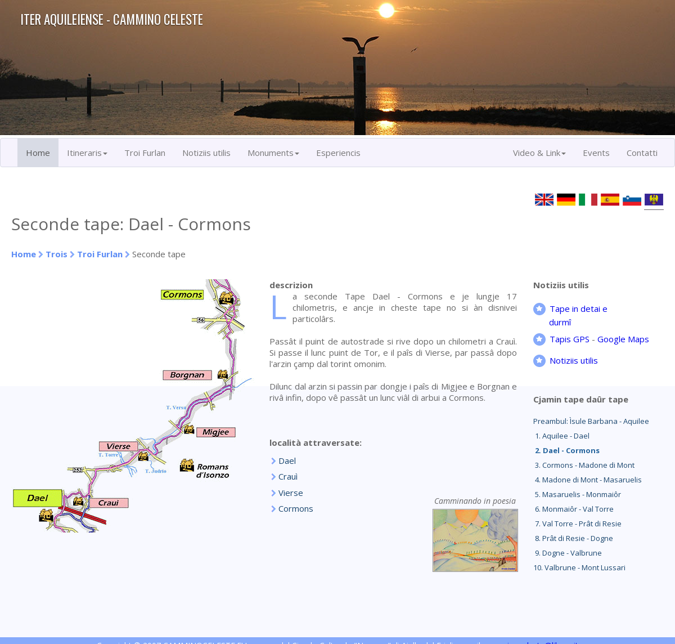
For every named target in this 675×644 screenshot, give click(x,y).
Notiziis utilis (206, 152)
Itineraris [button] (87, 152)
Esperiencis (338, 152)
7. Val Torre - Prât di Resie (577, 523)
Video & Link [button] (539, 152)
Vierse (290, 492)
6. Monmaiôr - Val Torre (573, 509)
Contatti (642, 152)
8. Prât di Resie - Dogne (573, 538)
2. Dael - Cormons (566, 450)
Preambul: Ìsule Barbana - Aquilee (591, 421)
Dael (287, 460)
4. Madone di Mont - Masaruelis (587, 480)
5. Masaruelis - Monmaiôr (577, 494)
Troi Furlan (144, 152)
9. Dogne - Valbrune (567, 553)
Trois (57, 254)
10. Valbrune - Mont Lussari (579, 567)
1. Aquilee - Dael (561, 436)
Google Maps (623, 339)
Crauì (288, 476)
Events (596, 152)
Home (38, 152)
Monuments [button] (273, 152)
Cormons (295, 508)
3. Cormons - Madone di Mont (583, 465)
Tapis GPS (570, 339)
